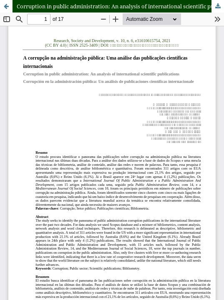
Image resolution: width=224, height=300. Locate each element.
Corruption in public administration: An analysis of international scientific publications (120, 6)
